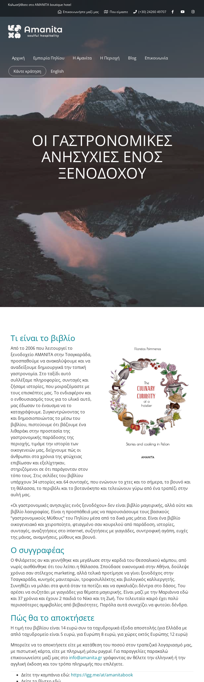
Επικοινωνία (156, 58)
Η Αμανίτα (82, 58)
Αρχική (18, 58)
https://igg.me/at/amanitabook (102, 675)
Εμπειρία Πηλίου (48, 58)
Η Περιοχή (110, 58)
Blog (132, 58)
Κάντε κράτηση (27, 71)
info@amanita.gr (85, 658)
